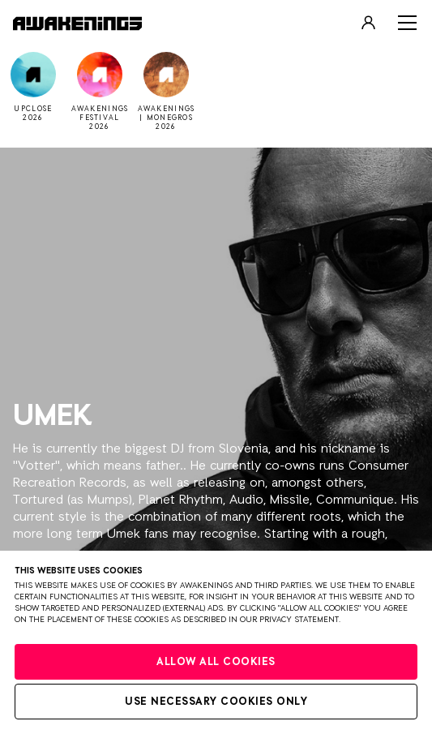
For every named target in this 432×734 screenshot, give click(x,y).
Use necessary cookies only (216, 702)
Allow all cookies (216, 662)
